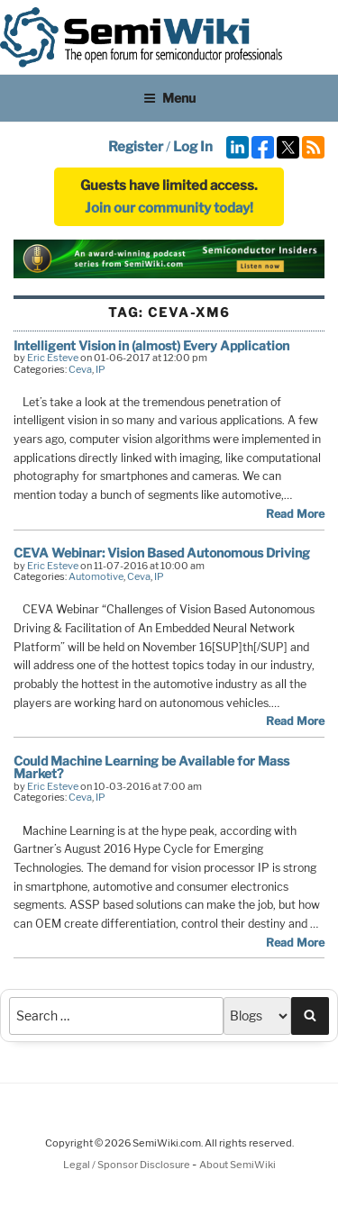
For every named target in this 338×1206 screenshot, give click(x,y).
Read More (295, 514)
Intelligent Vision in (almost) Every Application (151, 345)
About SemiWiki (237, 1164)
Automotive (96, 576)
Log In (193, 147)
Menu (169, 97)
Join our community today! (169, 208)
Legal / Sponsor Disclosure (127, 1164)
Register (135, 147)
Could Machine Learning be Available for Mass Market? (151, 767)
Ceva (80, 369)
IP (100, 369)
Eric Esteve (52, 357)
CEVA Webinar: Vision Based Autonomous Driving (162, 552)
